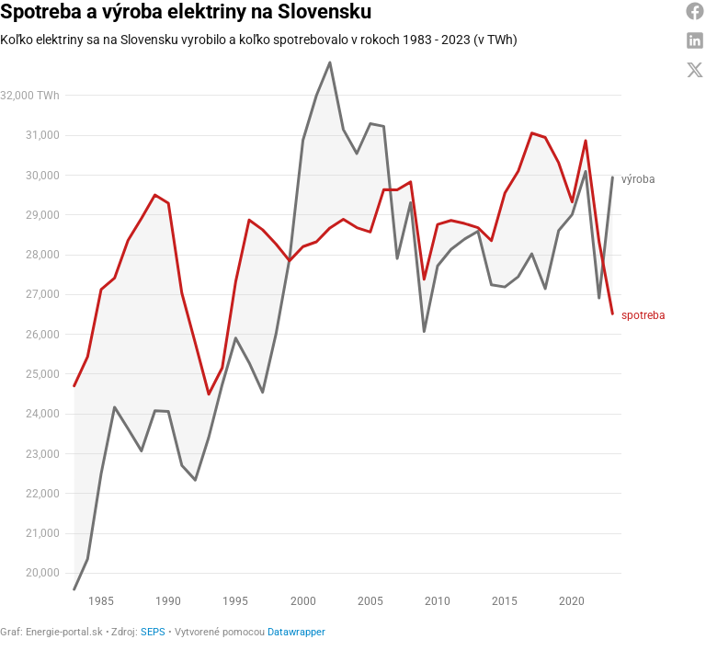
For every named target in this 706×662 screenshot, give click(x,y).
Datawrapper (296, 632)
